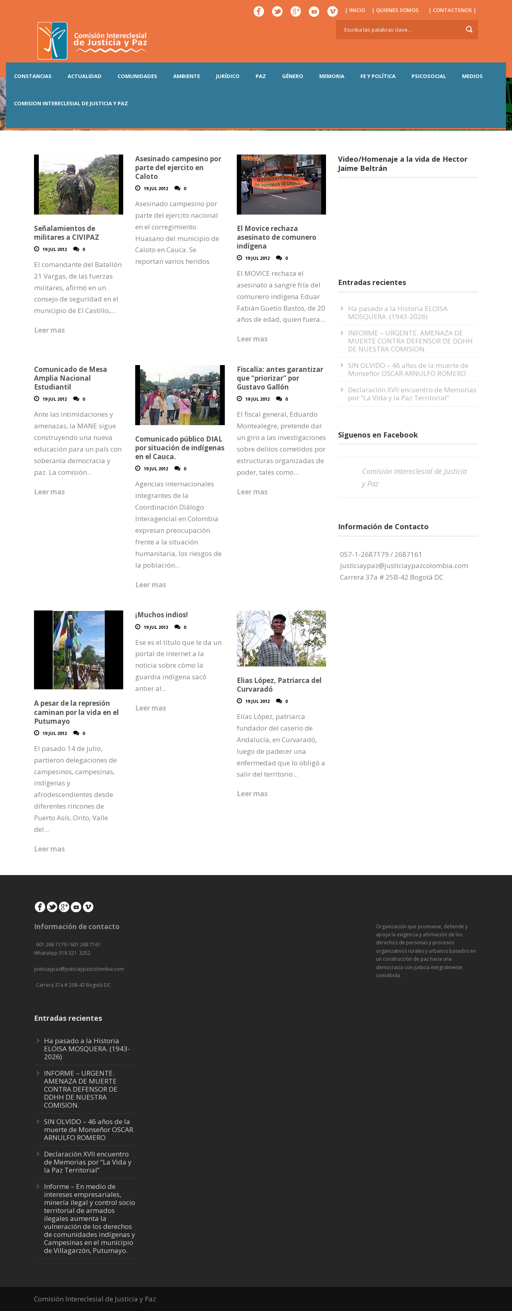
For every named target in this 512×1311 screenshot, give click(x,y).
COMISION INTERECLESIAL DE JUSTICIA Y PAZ (71, 103)
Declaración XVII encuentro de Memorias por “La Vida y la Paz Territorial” (412, 393)
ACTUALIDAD (85, 76)
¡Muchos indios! (161, 614)
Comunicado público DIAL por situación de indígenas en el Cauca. (179, 447)
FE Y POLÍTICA (378, 76)
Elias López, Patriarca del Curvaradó (279, 685)
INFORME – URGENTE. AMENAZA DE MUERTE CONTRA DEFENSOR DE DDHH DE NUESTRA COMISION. (410, 340)
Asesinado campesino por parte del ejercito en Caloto (178, 167)
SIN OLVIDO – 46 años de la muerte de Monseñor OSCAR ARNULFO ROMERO (408, 369)
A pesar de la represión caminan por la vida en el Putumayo (76, 712)
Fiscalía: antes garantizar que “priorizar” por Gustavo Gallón (280, 378)
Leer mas (49, 330)
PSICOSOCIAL (429, 76)
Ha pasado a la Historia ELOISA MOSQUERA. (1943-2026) (398, 312)
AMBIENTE (186, 76)
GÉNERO (292, 76)
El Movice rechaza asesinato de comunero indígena (276, 237)
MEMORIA (331, 76)
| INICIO (355, 10)
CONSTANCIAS (33, 76)
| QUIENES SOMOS (395, 10)
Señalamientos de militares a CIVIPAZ (66, 233)
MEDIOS (472, 76)
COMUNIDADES (137, 76)
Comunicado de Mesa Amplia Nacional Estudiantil (70, 378)
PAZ (261, 76)
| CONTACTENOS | (452, 10)
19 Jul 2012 (54, 249)
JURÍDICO (228, 76)
